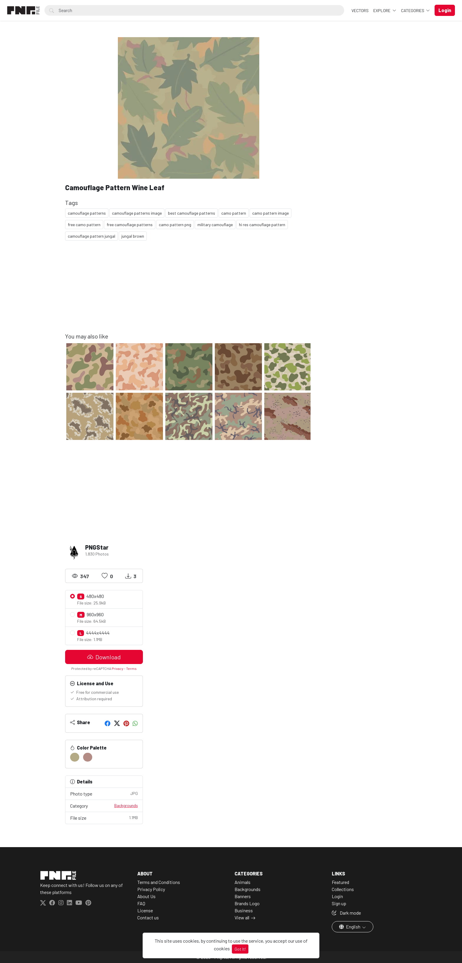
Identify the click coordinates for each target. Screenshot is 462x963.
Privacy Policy (151, 889)
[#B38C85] (87, 757)
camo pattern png (175, 224)
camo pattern (233, 213)
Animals (242, 882)
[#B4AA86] (74, 757)
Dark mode (346, 913)
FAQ (141, 903)
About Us (146, 896)
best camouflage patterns (191, 213)
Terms (131, 668)
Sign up (339, 903)
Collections (343, 889)
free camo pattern (84, 224)
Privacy (117, 668)
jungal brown (132, 236)
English (350, 926)
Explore (382, 10)
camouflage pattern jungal (91, 236)
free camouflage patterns (130, 224)
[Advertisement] (188, 291)
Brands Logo (247, 903)
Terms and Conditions (158, 882)
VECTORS (360, 10)
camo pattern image (270, 213)
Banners (243, 896)
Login (337, 896)
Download (104, 656)
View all (242, 917)
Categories (413, 10)
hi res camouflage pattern (262, 224)
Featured (340, 882)
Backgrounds (126, 805)
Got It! (240, 949)
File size (104, 817)
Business (244, 910)
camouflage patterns (87, 213)
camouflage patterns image (137, 213)
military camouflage (215, 224)
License (145, 910)
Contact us (148, 917)
